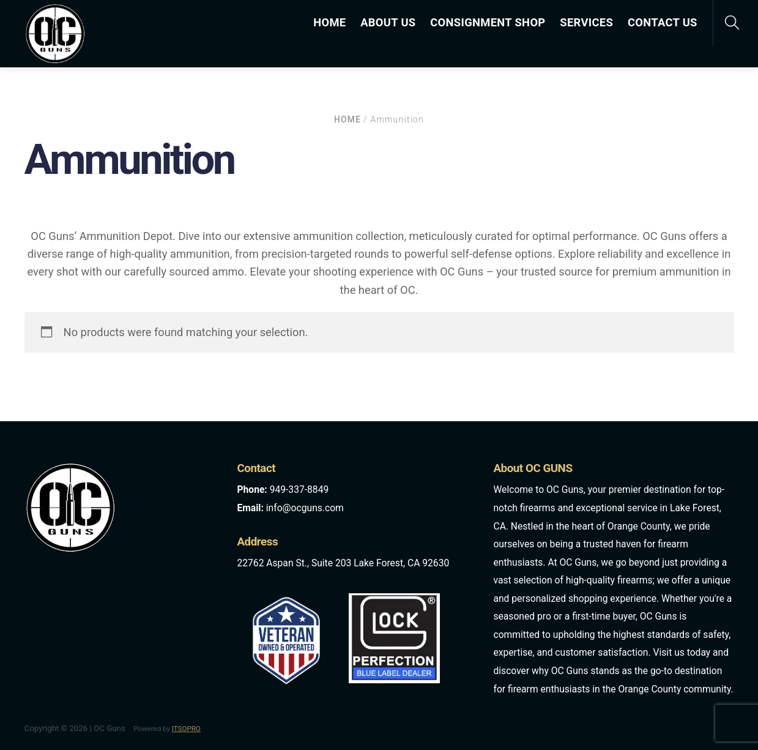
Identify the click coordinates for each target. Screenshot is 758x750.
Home (347, 119)
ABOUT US (387, 22)
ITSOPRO (186, 728)
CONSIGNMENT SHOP (487, 22)
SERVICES (586, 22)
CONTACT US (662, 22)
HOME (329, 22)
